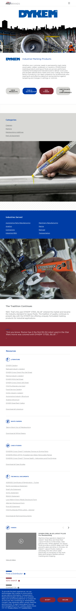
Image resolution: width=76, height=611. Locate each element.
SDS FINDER (46, 90)
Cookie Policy (27, 608)
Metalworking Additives (14, 132)
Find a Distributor (14, 574)
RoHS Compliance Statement (16, 486)
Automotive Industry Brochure (17, 396)
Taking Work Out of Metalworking (18, 427)
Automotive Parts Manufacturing (18, 223)
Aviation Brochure (12, 399)
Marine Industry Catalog (15, 376)
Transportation (44, 233)
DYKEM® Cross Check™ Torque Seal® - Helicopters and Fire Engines (31, 458)
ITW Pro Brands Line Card (15, 386)
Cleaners (9, 125)
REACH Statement (13, 496)
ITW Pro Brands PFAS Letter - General (20, 510)
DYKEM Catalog (12, 365)
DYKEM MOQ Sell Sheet (14, 379)
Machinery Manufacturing (48, 223)
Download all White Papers (16, 433)
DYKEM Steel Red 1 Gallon (15, 403)
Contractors (10, 230)
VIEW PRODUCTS (13, 90)
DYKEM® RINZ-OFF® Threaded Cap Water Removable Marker (29, 455)
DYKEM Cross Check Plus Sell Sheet (19, 372)
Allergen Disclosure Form (15, 503)
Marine (41, 226)
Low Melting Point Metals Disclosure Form (21, 499)
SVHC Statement (12, 492)
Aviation (9, 226)
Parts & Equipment (13, 136)
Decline (65, 599)
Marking (9, 129)
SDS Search (11, 581)
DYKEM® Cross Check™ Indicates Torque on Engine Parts (27, 451)
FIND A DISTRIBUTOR (31, 90)
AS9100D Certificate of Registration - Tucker (22, 482)
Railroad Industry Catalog (15, 369)
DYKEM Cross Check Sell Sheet (17, 382)
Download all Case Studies (15, 464)
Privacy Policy (13, 608)
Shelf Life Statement (13, 489)
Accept (47, 599)
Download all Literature (14, 409)
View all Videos (11, 560)
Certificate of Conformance (64, 91)
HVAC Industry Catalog (14, 393)
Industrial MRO (11, 233)
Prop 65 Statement (13, 506)
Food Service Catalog (14, 389)
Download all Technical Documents (19, 516)
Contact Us (11, 588)
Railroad (42, 230)
